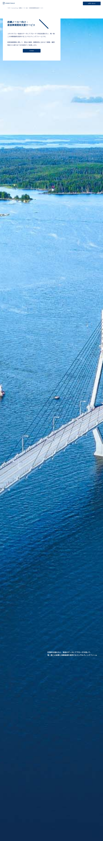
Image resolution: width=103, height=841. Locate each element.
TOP (9, 8)
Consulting (14, 8)
